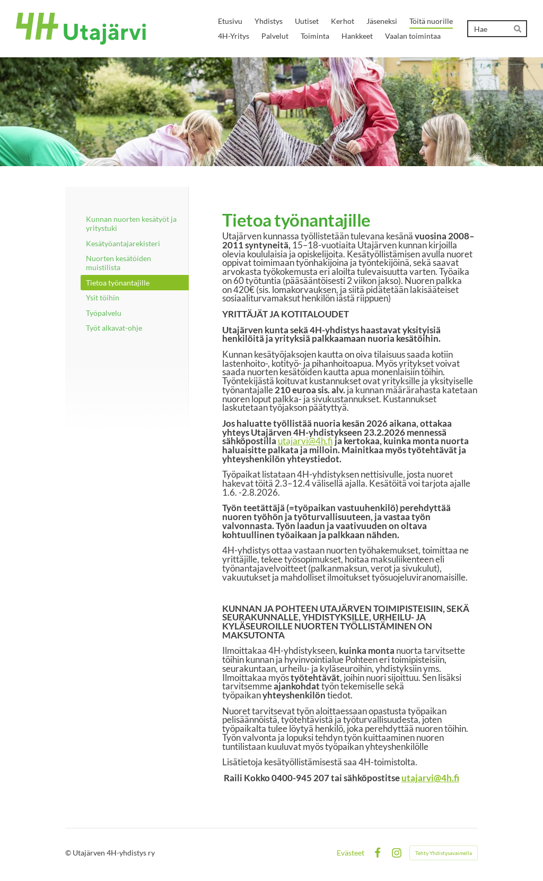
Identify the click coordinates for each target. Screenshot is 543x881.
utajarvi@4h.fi (305, 440)
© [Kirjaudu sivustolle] (69, 852)
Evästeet (350, 853)
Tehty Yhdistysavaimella (443, 853)
